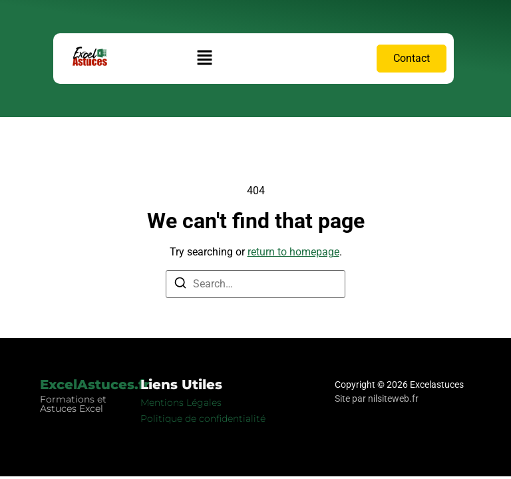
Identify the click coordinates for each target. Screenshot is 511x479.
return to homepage (293, 251)
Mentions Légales (181, 402)
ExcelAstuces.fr (95, 385)
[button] (205, 58)
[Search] (180, 285)
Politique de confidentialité (202, 418)
